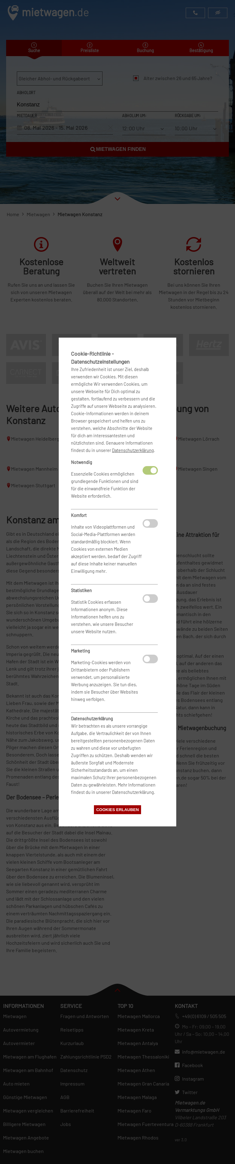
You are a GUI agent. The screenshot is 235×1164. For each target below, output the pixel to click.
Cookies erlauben (117, 809)
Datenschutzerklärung (133, 450)
